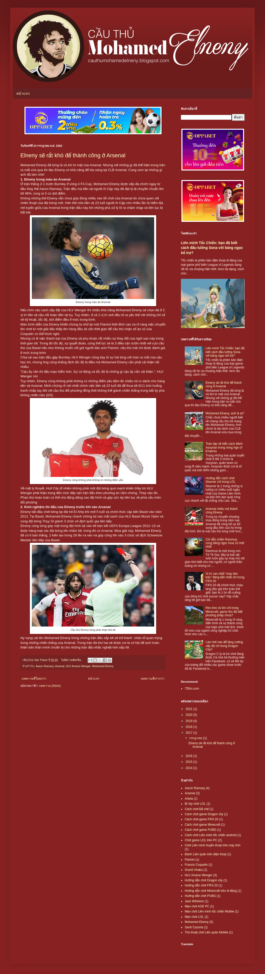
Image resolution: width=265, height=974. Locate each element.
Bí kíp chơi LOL (195, 803)
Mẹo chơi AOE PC (197, 906)
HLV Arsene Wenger (78, 666)
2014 (189, 768)
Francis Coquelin (196, 865)
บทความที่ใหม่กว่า (34, 678)
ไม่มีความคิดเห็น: (71, 660)
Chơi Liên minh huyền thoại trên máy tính (212, 845)
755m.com (192, 688)
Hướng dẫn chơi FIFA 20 (201, 885)
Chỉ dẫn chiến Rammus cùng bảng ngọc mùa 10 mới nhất (225, 543)
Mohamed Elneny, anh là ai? (225, 413)
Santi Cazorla (194, 927)
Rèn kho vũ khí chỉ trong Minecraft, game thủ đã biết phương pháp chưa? (224, 611)
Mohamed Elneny (102, 666)
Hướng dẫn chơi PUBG (200, 896)
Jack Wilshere (194, 901)
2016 (189, 756)
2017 (189, 733)
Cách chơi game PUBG (200, 830)
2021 (189, 709)
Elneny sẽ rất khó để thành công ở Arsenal (72, 155)
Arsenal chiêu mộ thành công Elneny (222, 510)
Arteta (189, 798)
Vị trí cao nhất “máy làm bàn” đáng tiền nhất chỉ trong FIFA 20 (225, 577)
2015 (189, 762)
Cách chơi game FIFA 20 (201, 819)
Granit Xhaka (194, 870)
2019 (189, 721)
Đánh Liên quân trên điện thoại (206, 854)
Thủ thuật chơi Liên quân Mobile (206, 932)
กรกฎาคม (196, 738)
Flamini (190, 859)
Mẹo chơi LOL (194, 917)
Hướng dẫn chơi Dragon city (204, 880)
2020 (189, 715)
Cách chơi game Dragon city (204, 814)
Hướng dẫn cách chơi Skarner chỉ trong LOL (220, 480)
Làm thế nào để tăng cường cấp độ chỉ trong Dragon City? (224, 645)
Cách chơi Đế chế (197, 809)
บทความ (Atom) (50, 686)
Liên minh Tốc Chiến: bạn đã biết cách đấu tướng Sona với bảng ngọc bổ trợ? (212, 248)
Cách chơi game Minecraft (202, 824)
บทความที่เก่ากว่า (152, 678)
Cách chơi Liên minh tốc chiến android (210, 835)
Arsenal (59, 666)
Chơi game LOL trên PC (201, 840)
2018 (189, 727)
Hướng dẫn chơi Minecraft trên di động (211, 891)
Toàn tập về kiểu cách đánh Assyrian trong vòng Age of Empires (224, 447)
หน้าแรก (23, 93)
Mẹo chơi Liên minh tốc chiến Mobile (209, 911)
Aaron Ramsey (45, 666)
